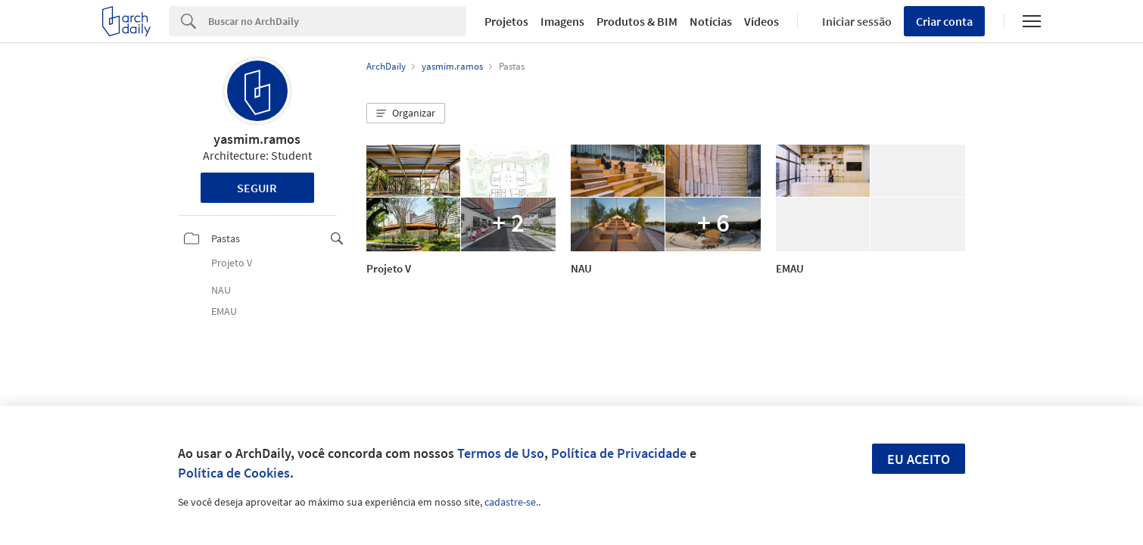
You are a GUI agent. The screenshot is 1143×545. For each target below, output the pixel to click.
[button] (405, 113)
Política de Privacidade (619, 453)
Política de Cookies (234, 472)
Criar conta (944, 21)
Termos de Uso (500, 453)
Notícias (711, 21)
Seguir (257, 187)
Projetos (506, 21)
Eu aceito (918, 459)
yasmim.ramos (257, 139)
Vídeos (761, 21)
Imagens (562, 21)
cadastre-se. (511, 502)
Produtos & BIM (636, 21)
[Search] (337, 21)
